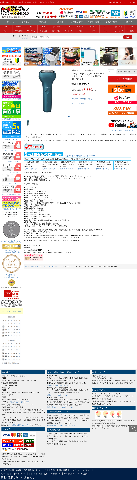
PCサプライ (31, 31)
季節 (31, 27)
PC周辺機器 (19, 31)
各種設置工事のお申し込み (11, 118)
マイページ (124, 2)
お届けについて (20, 474)
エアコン (19, 27)
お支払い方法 (77, 22)
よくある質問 (111, 22)
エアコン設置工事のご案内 (11, 98)
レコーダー (81, 27)
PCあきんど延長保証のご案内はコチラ (79, 156)
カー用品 (131, 27)
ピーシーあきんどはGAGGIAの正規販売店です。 (11, 240)
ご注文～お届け (94, 22)
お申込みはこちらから (11, 138)
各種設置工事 (56, 474)
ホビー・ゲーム (118, 31)
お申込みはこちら (31, 169)
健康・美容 (34, 266)
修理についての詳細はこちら (57, 395)
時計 (80, 31)
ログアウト (87, 470)
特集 (6, 27)
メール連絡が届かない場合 (18, 425)
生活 (43, 27)
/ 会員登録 (25, 38)
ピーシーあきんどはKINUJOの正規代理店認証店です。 (11, 275)
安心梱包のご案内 (11, 160)
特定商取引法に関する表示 (11, 470)
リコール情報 (11, 182)
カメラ (106, 27)
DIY (106, 31)
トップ (27, 266)
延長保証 (26, 22)
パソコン (6, 31)
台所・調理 (56, 27)
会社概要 (60, 22)
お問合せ (128, 22)
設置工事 (43, 22)
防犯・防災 (56, 31)
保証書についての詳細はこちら (58, 386)
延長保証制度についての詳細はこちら (61, 425)
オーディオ (93, 27)
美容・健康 (43, 31)
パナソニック (60, 266)
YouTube (132, 2)
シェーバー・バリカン (47, 266)
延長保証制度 (69, 474)
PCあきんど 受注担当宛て (20, 402)
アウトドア (68, 31)
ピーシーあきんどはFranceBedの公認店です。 (11, 250)
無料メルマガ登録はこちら (11, 193)
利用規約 (52, 470)
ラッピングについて (11, 149)
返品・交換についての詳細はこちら (60, 407)
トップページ (8, 22)
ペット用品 (130, 31)
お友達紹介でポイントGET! (11, 208)
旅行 (93, 31)
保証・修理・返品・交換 (38, 474)
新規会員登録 (114, 2)
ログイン (17, 38)
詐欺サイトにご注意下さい (11, 311)
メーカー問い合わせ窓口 (11, 171)
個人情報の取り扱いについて (35, 470)
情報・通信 (118, 27)
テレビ (68, 27)
